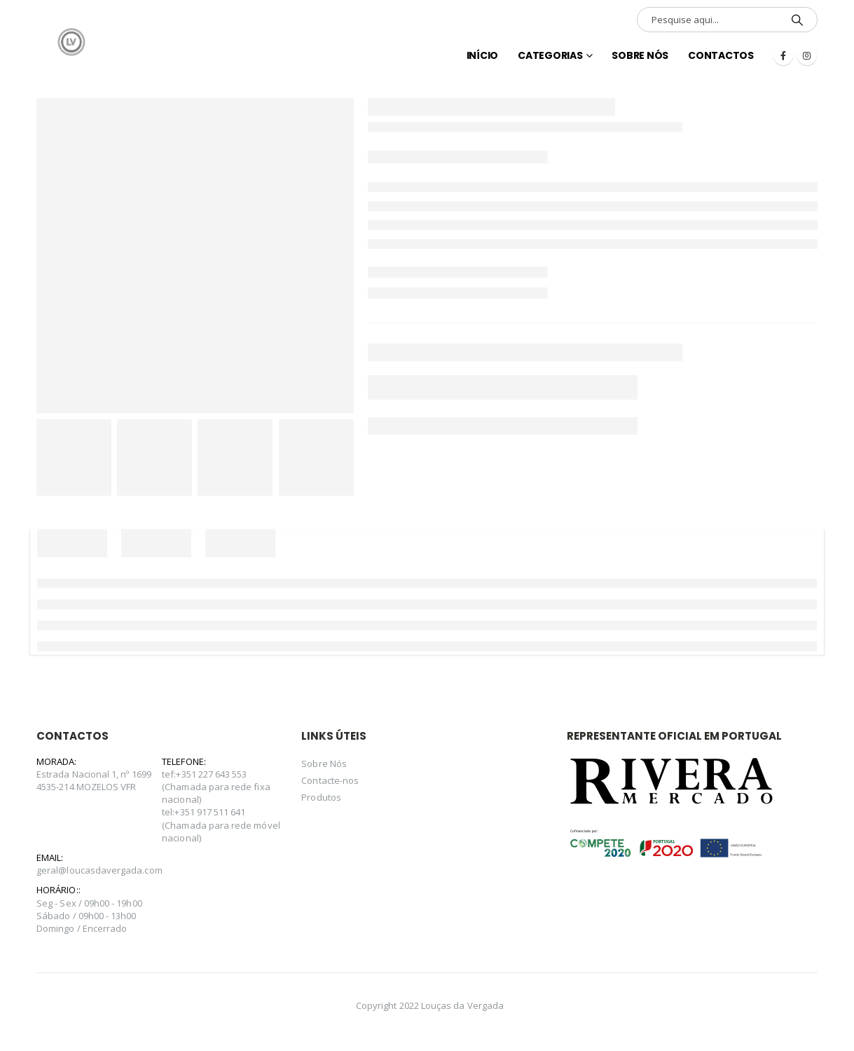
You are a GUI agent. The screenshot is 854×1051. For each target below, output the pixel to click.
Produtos (321, 797)
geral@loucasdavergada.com (99, 870)
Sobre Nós (640, 55)
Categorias (550, 55)
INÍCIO (483, 55)
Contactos (721, 55)
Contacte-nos (330, 780)
